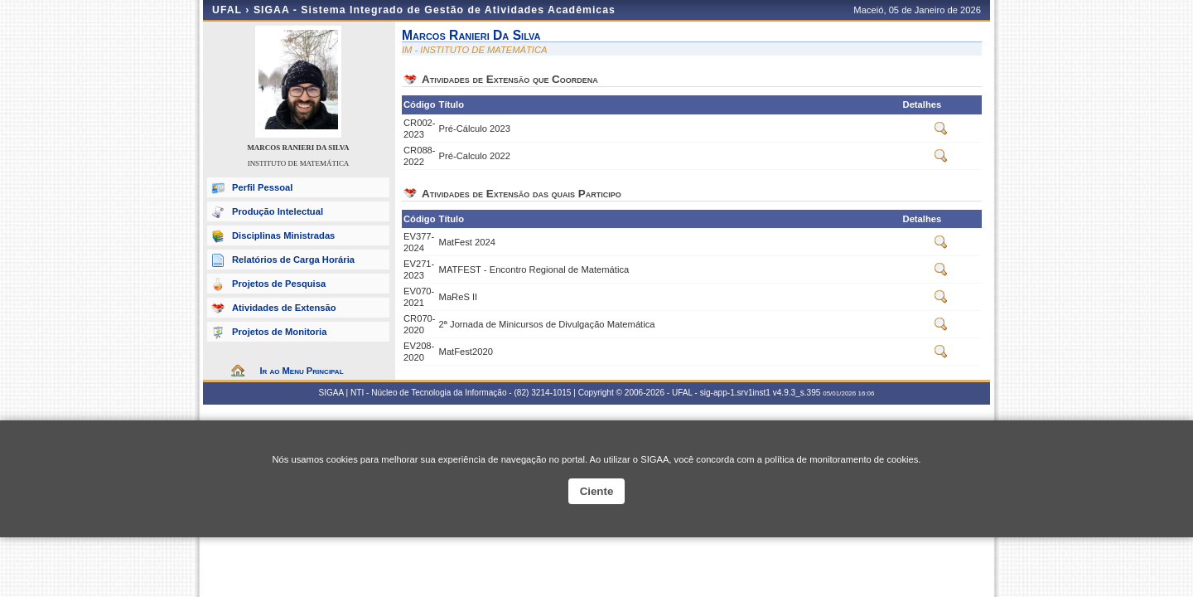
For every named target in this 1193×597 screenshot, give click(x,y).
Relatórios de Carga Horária (293, 260)
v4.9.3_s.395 (797, 392)
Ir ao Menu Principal (301, 371)
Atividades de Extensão (284, 308)
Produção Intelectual (277, 211)
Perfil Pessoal (262, 187)
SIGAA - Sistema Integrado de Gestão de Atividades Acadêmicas (435, 10)
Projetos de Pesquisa (279, 284)
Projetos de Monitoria (279, 332)
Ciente (597, 491)
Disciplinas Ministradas (283, 235)
